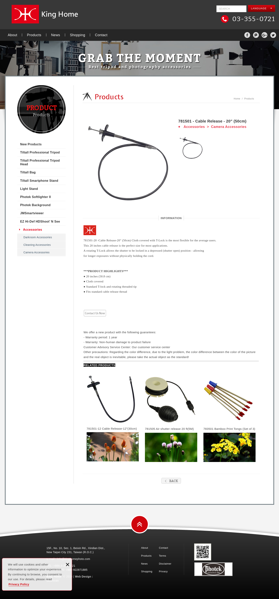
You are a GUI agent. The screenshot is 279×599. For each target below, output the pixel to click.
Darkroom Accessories (37, 237)
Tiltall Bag (28, 172)
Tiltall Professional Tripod (40, 152)
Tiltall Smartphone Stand (39, 180)
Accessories (32, 229)
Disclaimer (165, 563)
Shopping (77, 35)
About (12, 35)
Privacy (163, 571)
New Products (31, 144)
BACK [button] (171, 481)
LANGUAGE (261, 8)
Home (237, 98)
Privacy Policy (19, 584)
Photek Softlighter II (35, 197)
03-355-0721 (253, 19)
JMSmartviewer (32, 213)
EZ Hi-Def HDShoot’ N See (40, 221)
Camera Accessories (36, 252)
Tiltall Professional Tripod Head (40, 162)
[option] (128, 163)
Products (34, 35)
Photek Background (35, 205)
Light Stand (29, 188)
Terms (162, 555)
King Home (46, 14)
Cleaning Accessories (37, 244)
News (55, 35)
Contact (101, 35)
